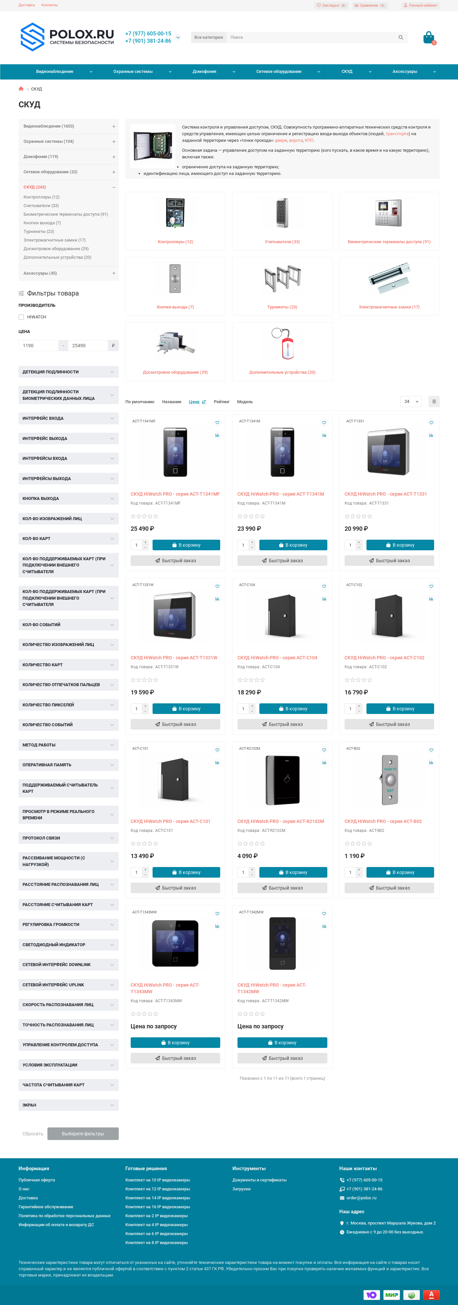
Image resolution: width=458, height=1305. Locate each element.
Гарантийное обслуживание (46, 1206)
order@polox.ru (361, 1197)
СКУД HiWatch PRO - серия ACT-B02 (383, 821)
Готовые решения (146, 1168)
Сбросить (33, 1133)
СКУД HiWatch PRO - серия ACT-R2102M (280, 821)
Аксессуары (405, 71)
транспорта (397, 133)
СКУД (347, 71)
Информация (34, 1168)
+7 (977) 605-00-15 (148, 34)
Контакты (49, 5)
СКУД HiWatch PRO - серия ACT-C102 (385, 657)
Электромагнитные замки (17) (55, 240)
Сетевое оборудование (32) (71, 172)
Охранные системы (133, 71)
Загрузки (241, 1188)
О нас (24, 1188)
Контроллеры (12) (42, 196)
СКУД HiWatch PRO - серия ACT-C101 (171, 821)
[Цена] (39, 345)
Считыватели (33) (41, 205)
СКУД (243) (71, 187)
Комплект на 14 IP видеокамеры (157, 1197)
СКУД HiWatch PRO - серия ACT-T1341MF (175, 494)
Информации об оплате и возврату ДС (56, 1224)
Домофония (204, 71)
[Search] (317, 37)
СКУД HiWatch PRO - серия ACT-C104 (277, 657)
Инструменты (249, 1168)
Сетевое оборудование (278, 71)
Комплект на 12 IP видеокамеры (157, 1188)
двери (281, 140)
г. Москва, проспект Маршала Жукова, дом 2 (391, 1223)
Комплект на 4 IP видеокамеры (156, 1224)
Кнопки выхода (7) (42, 222)
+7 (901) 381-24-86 (148, 41)
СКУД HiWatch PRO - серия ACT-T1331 (386, 494)
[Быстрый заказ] (175, 560)
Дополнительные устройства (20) (58, 257)
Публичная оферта (37, 1179)
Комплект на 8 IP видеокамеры (156, 1242)
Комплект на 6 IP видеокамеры (156, 1233)
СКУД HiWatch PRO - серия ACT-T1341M (280, 494)
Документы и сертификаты (259, 1179)
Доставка (27, 5)
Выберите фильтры (83, 1133)
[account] (420, 5)
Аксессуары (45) (71, 273)
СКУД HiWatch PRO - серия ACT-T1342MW (271, 988)
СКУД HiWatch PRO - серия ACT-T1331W (174, 657)
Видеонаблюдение (54, 71)
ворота (296, 140)
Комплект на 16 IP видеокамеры (157, 1206)
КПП (309, 140)
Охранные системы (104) (71, 142)
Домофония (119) (71, 157)
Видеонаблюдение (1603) (71, 126)
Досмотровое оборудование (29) (56, 248)
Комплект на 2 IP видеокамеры (156, 1215)
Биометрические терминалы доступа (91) (66, 214)
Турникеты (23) (39, 231)
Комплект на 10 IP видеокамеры (157, 1179)
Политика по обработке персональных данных (65, 1215)
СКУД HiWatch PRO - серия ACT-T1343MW (165, 988)
